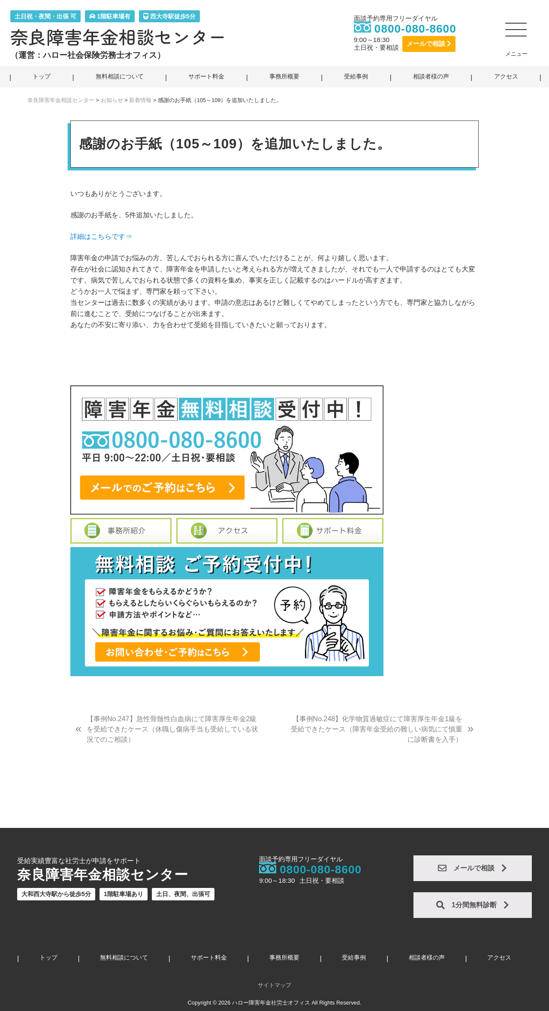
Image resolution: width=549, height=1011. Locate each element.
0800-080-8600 (415, 28)
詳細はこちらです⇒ (101, 236)
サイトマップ (274, 985)
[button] (516, 33)
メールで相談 (429, 43)
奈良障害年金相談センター (118, 37)
